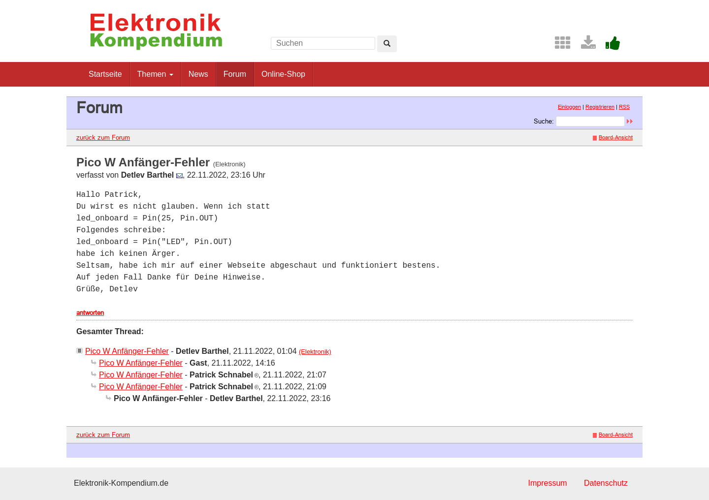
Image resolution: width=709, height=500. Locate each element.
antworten (90, 312)
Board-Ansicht (613, 137)
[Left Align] (387, 43)
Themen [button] (155, 74)
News (198, 74)
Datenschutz (606, 483)
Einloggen (569, 106)
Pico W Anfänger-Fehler (127, 351)
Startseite (105, 74)
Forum (235, 74)
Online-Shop (283, 74)
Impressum (547, 483)
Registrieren (599, 106)
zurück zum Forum (103, 137)
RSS (624, 106)
